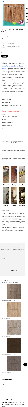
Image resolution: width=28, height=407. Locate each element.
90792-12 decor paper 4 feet (8, 354)
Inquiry (4, 56)
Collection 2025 (5, 282)
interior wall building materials (9, 66)
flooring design (4, 65)
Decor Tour (15, 282)
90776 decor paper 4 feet (7, 336)
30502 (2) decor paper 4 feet (8, 300)
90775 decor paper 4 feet (7, 318)
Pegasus (10, 282)
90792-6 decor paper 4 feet (7, 372)
